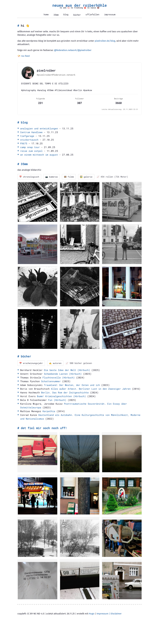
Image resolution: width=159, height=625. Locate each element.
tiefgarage (27, 135)
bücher (77, 14)
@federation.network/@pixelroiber (72, 50)
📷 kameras (52, 176)
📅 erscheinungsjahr (31, 363)
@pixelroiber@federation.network (56, 74)
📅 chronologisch (29, 176)
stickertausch (29, 139)
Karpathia (49, 411)
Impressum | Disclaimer (109, 613)
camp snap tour (30, 147)
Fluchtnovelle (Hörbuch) (59, 377)
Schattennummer (51, 381)
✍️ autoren (56, 363)
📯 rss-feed (23, 56)
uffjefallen (92, 14)
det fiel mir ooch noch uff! (44, 428)
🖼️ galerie (87, 176)
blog (65, 14)
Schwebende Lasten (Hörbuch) (63, 373)
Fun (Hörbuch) (57, 400)
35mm (56, 14)
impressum (109, 14)
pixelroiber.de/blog (105, 40)
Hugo (91, 613)
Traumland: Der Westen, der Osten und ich (72, 385)
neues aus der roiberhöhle (79, 5)
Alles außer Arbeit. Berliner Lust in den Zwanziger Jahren (91, 388)
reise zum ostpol (31, 150)
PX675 (23, 143)
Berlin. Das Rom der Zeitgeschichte (65, 392)
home (46, 14)
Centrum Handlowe (31, 132)
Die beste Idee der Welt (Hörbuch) (67, 370)
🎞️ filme (70, 176)
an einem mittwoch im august (39, 154)
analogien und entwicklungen (39, 128)
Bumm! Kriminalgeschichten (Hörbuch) (61, 396)
